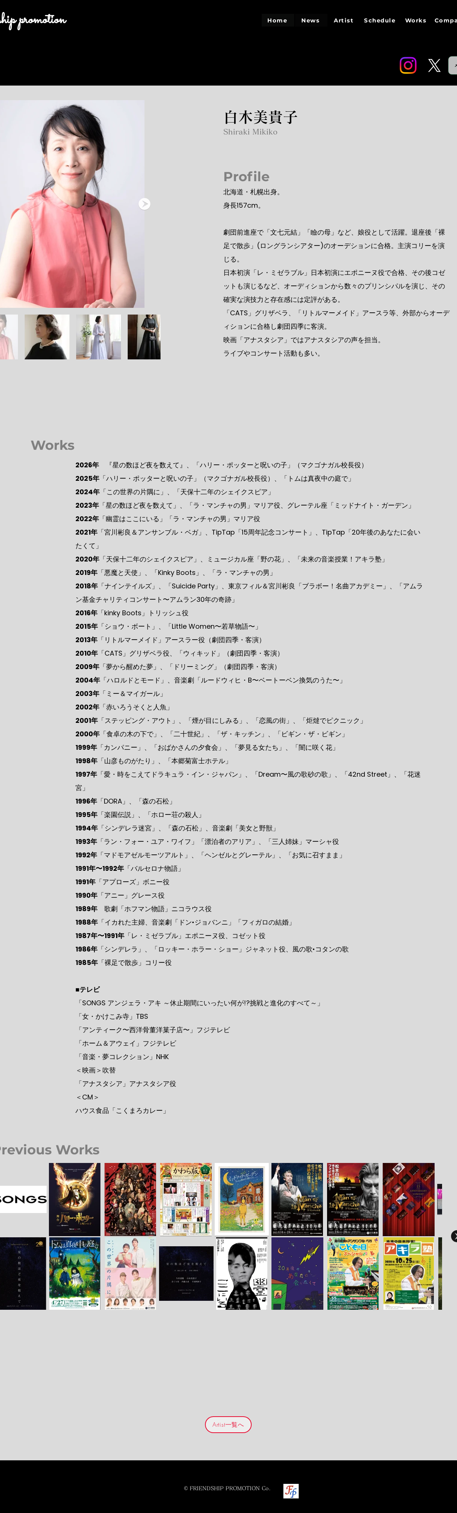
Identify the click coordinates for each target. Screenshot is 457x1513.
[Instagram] (408, 65)
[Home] (278, 20)
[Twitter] (434, 65)
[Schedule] (380, 20)
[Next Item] (144, 204)
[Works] (416, 20)
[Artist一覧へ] (228, 1424)
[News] (311, 20)
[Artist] (344, 20)
